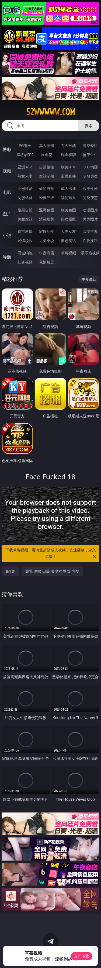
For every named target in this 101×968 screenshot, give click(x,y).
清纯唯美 (46, 219)
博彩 (7, 149)
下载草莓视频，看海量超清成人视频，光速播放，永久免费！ (51, 553)
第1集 (10, 571)
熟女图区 (68, 219)
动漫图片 (90, 209)
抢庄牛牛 (90, 154)
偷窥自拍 (25, 209)
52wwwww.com (50, 112)
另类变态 (90, 197)
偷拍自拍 (46, 188)
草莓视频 (68, 252)
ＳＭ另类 (90, 176)
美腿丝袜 (25, 219)
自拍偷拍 (46, 166)
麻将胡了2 (25, 154)
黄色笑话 (68, 240)
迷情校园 (25, 240)
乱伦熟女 (68, 197)
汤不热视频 (90, 252)
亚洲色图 (46, 209)
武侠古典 (90, 231)
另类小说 (46, 240)
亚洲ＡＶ (25, 166)
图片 (7, 214)
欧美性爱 (90, 188)
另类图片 (90, 219)
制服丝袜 (25, 197)
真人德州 (46, 145)
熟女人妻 (25, 176)
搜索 (88, 125)
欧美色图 (68, 209)
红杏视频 (25, 262)
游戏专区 (90, 145)
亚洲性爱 (25, 188)
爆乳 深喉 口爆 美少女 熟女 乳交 (52, 571)
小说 (7, 235)
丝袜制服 (46, 176)
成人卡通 (68, 188)
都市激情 (25, 231)
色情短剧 (46, 262)
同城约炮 (25, 252)
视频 (7, 171)
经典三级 (46, 197)
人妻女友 (68, 231)
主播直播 (68, 176)
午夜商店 (46, 252)
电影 (7, 192)
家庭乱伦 (46, 231)
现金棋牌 (68, 154)
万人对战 (68, 145)
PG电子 (25, 145)
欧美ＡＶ (68, 166)
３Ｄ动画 (90, 166)
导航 (7, 257)
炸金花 (46, 154)
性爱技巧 (90, 240)
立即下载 (81, 956)
